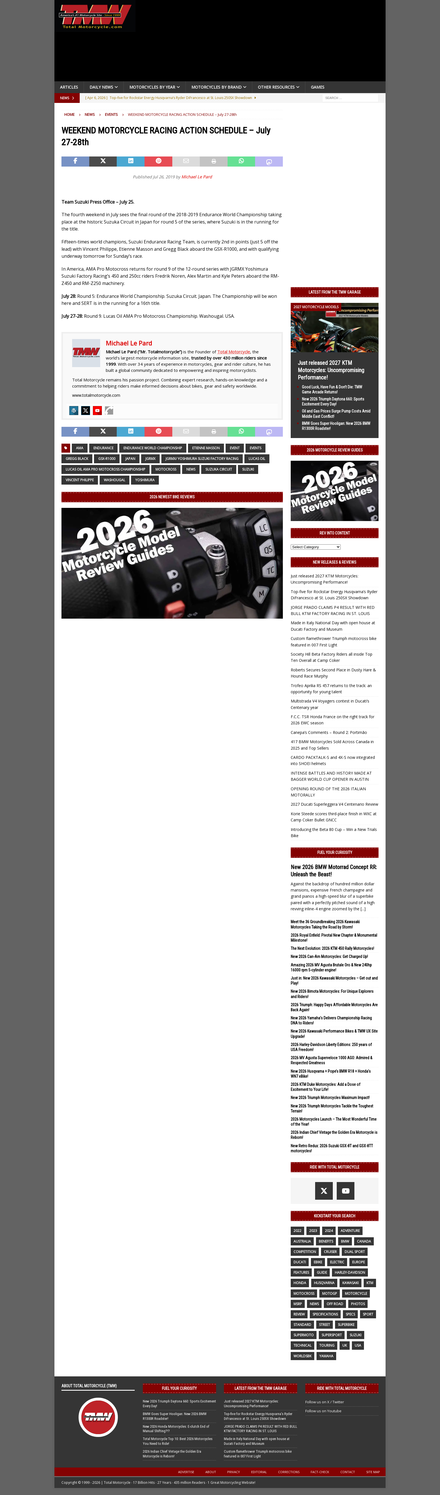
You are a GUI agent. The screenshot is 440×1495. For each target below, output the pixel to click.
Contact (347, 1472)
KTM (369, 1282)
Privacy (233, 1472)
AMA (79, 448)
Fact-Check (320, 1472)
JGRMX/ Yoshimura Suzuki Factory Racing (202, 458)
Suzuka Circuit (218, 469)
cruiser (330, 1251)
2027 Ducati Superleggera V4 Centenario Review (334, 804)
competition (305, 1251)
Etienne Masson (206, 448)
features (301, 1272)
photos (358, 1303)
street (324, 1324)
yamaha (326, 1356)
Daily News (101, 87)
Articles (69, 87)
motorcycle (356, 1293)
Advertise (186, 1472)
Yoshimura (145, 480)
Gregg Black (77, 458)
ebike (318, 1262)
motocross (165, 469)
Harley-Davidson (350, 1272)
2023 (313, 1230)
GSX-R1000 (106, 458)
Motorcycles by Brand (216, 87)
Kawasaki (350, 1282)
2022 (297, 1230)
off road (335, 1303)
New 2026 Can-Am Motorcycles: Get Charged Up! (329, 956)
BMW (345, 1241)
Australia (302, 1241)
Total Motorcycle (233, 351)
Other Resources (276, 87)
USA (358, 1345)
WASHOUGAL (114, 480)
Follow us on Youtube (323, 1410)
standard (302, 1324)
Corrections (288, 1472)
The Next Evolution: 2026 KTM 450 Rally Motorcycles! (332, 948)
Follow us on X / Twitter (324, 1401)
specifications (325, 1314)
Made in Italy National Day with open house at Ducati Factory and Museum (257, 1441)
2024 (329, 1230)
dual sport (355, 1251)
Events (255, 448)
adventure (350, 1230)
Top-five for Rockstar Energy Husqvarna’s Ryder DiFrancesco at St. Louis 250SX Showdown (258, 1416)
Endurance (103, 448)
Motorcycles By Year (152, 87)
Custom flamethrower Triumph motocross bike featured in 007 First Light (258, 1453)
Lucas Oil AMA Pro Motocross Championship (105, 469)
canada (364, 1241)
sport (368, 1314)
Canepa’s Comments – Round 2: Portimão (329, 732)
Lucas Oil (257, 458)
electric (337, 1262)
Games (317, 87)
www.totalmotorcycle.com (96, 395)
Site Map (373, 1472)
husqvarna (324, 1282)
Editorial (259, 1472)
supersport (332, 1335)
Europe (358, 1262)
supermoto (304, 1335)
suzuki (248, 469)
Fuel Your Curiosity (334, 852)
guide (322, 1272)
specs (350, 1314)
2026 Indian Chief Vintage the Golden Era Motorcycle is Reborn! (172, 1453)
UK (344, 1345)
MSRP (298, 1303)
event (235, 448)
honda (300, 1282)
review (299, 1314)
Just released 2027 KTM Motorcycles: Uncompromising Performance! (331, 370)
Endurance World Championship (152, 448)
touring (326, 1345)
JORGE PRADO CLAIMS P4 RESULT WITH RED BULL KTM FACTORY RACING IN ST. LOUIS (260, 1428)
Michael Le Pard (196, 176)
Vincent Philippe (80, 480)
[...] (363, 908)
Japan (130, 458)
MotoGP (329, 1293)
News (90, 114)
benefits (326, 1241)
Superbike (346, 1324)
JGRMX (150, 458)
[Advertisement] (263, 42)
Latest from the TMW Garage (335, 292)
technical (302, 1345)
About (210, 1472)
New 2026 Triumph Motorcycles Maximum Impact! (330, 1097)
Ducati (300, 1262)
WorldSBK (302, 1356)
